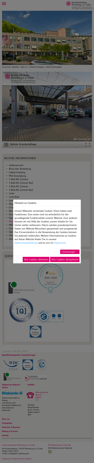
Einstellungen (68, 244)
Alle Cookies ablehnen (36, 252)
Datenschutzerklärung (26, 235)
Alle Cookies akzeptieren (64, 252)
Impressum (60, 235)
